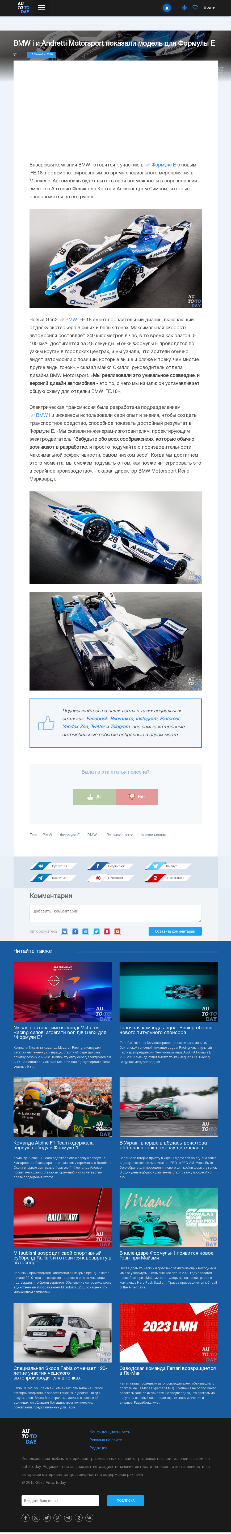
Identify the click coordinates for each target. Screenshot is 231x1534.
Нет (136, 797)
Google (117, 933)
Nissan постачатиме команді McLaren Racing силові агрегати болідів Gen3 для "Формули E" (60, 1034)
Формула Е (69, 835)
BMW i (43, 415)
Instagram (146, 719)
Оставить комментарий (175, 933)
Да (94, 797)
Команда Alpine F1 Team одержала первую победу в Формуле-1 (54, 1147)
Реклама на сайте (106, 1442)
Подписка (126, 1502)
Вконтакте (121, 719)
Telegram (119, 727)
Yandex (107, 933)
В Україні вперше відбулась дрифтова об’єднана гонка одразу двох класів (163, 1147)
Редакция (98, 1450)
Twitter (97, 727)
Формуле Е (164, 165)
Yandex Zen (75, 727)
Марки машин (153, 835)
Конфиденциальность (110, 1434)
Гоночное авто (120, 835)
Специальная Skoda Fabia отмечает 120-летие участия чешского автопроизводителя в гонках (60, 1375)
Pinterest (169, 719)
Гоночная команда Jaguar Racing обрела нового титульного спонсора (166, 1032)
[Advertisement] (116, 116)
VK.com (64, 933)
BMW (71, 320)
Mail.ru (85, 933)
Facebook (96, 719)
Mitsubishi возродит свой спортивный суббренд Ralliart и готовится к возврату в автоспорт (62, 1260)
